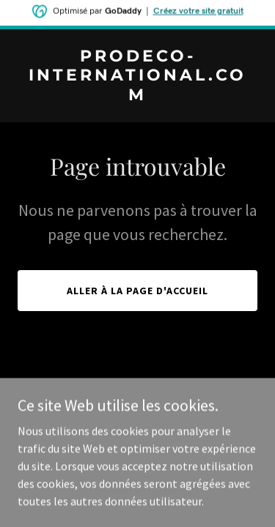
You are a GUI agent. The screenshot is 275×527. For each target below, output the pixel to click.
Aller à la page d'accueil (137, 290)
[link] (137, 96)
